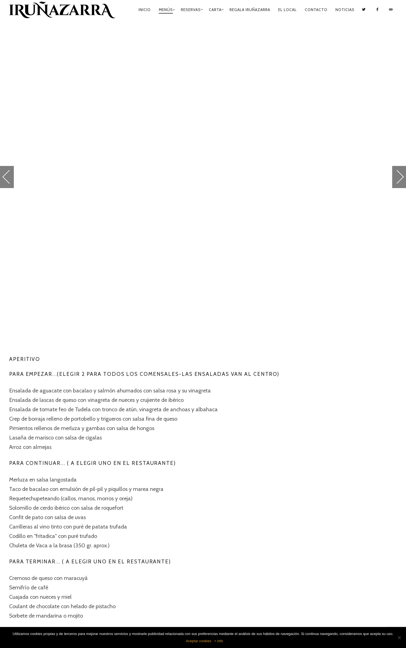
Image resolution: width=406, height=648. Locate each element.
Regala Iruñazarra (250, 9)
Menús (166, 9)
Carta (215, 9)
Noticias (345, 9)
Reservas (191, 9)
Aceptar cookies (199, 641)
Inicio (145, 9)
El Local (287, 9)
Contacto (316, 9)
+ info (218, 641)
